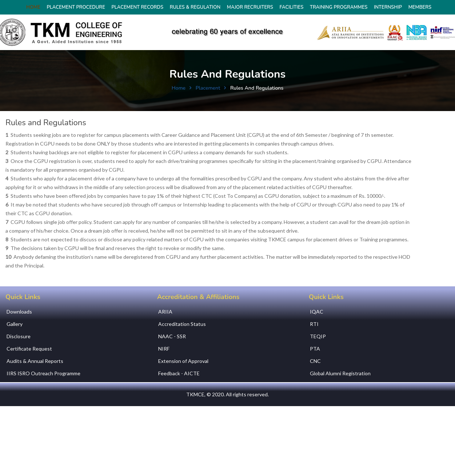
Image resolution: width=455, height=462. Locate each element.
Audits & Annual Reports (35, 361)
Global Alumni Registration (340, 373)
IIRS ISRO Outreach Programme (43, 373)
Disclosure (19, 336)
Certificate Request (29, 349)
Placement (208, 88)
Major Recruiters (250, 7)
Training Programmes (338, 7)
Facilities (292, 7)
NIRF (163, 349)
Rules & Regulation (195, 7)
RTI (314, 324)
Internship (388, 7)
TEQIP (318, 336)
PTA (315, 349)
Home (178, 88)
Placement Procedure (76, 7)
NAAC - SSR (172, 336)
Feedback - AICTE (179, 373)
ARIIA (165, 311)
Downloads (19, 311)
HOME (33, 7)
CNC (315, 361)
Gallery (15, 324)
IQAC (316, 311)
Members (419, 7)
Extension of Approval (183, 361)
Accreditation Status (182, 324)
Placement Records (137, 7)
